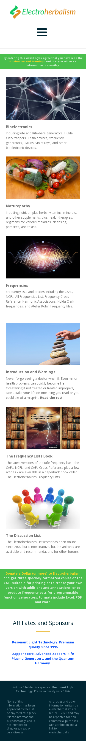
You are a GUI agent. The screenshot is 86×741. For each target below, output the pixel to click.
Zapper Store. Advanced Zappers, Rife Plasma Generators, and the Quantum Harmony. (43, 658)
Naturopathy (18, 205)
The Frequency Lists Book (29, 456)
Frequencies (17, 285)
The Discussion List (23, 535)
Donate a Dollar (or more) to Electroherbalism (43, 573)
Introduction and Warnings (30, 371)
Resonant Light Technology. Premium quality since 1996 (43, 644)
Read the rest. (52, 397)
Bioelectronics (19, 126)
